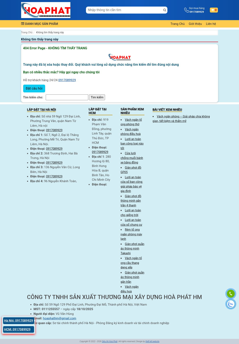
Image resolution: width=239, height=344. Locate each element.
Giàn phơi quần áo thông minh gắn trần (132, 277)
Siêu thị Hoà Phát (109, 341)
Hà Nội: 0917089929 (18, 320)
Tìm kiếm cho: (33, 97)
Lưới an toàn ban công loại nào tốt (132, 143)
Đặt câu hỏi (34, 88)
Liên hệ (211, 24)
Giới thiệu (195, 24)
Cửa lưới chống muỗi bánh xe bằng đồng (132, 158)
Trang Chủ (177, 24)
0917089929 (67, 80)
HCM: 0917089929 (17, 329)
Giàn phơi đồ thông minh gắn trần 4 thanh (131, 200)
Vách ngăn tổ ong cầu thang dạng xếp (131, 263)
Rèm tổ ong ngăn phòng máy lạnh (131, 234)
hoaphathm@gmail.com (59, 318)
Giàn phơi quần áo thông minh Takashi (132, 248)
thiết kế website (152, 341)
